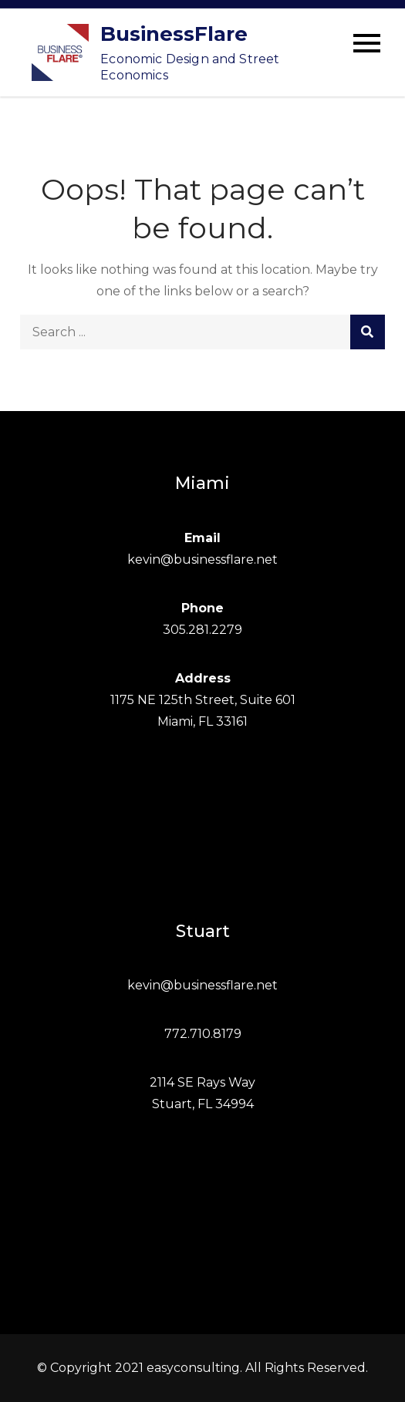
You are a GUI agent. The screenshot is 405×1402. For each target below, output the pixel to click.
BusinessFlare (174, 34)
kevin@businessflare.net (202, 559)
